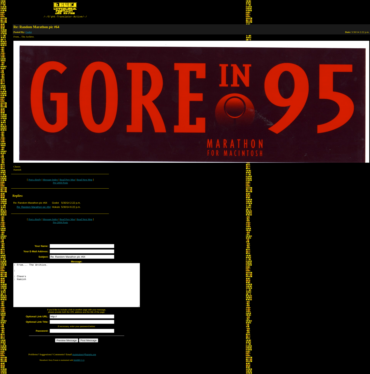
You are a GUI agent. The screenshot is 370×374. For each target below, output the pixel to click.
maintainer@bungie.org (84, 363)
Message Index (50, 180)
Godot (28, 32)
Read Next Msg (84, 180)
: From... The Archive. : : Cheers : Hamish (84, 290)
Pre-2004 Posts (60, 183)
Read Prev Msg (67, 180)
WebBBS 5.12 (78, 369)
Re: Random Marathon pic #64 (34, 207)
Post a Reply (34, 180)
